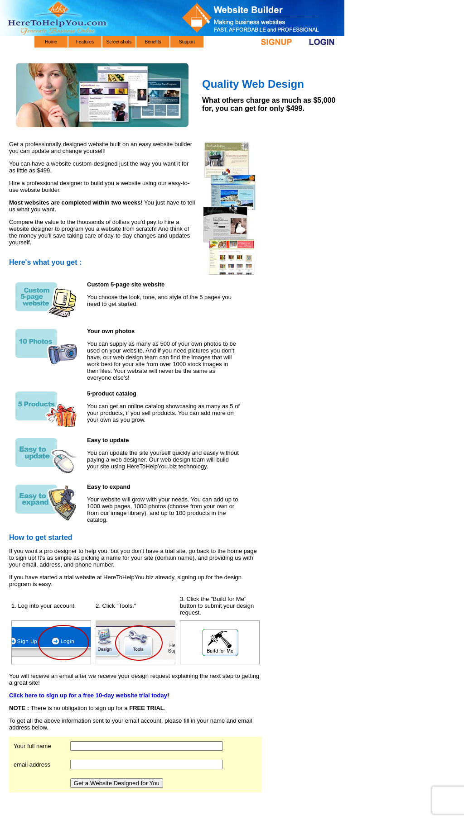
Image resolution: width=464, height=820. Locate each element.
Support (187, 41)
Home (51, 41)
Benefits (153, 41)
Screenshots (119, 41)
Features (85, 41)
